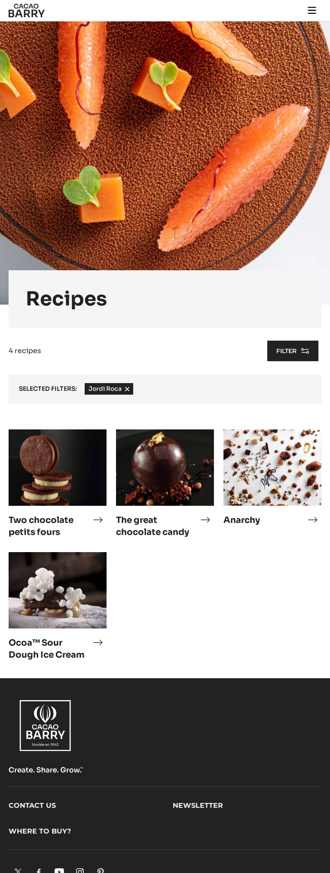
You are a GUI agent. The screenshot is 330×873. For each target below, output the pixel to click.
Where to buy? (40, 831)
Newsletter (198, 805)
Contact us (32, 805)
